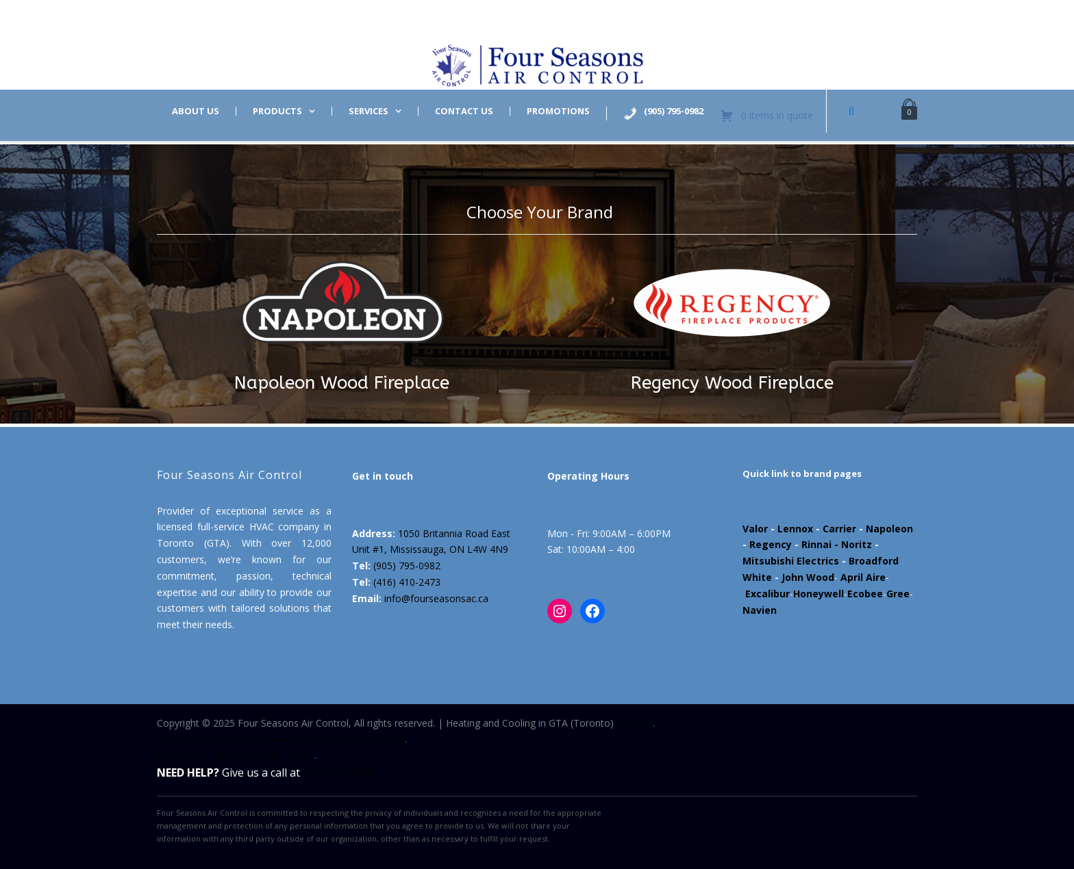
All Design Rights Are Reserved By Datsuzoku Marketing (281, 738)
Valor (755, 528)
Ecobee (865, 593)
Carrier (839, 528)
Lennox (795, 528)
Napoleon (889, 528)
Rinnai (816, 544)
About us (195, 111)
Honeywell (818, 593)
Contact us (464, 111)
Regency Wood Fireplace (732, 382)
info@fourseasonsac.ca (436, 598)
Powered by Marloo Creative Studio (235, 755)
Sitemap (634, 722)
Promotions (558, 111)
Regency (770, 544)
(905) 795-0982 (406, 565)
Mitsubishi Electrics (790, 560)
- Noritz (852, 544)
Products (277, 111)
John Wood (808, 577)
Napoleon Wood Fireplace (341, 382)
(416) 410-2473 (406, 581)
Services (368, 111)
